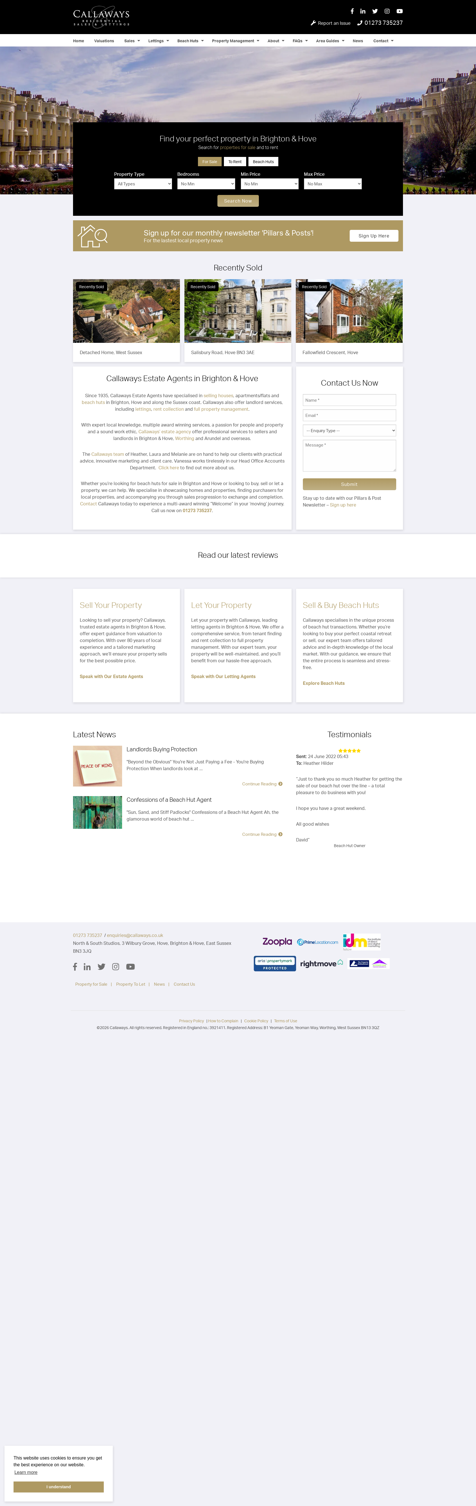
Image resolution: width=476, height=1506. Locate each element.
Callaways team (107, 454)
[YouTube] (399, 11)
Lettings (156, 40)
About (273, 40)
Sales (129, 40)
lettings (143, 409)
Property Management (233, 40)
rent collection (168, 409)
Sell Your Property (111, 605)
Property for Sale (91, 984)
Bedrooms (188, 174)
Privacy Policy (191, 1020)
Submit (349, 484)
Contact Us (184, 984)
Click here (168, 467)
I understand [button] (59, 1487)
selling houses (218, 395)
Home (78, 40)
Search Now (238, 201)
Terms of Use (285, 1020)
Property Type (129, 174)
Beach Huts (188, 40)
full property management (221, 409)
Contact (380, 40)
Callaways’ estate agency (164, 431)
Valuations (104, 40)
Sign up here (374, 236)
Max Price (314, 174)
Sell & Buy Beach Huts (341, 605)
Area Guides (327, 40)
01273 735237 (87, 935)
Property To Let (130, 984)
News (358, 40)
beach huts (93, 402)
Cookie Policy (256, 1020)
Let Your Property (221, 605)
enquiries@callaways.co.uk (135, 935)
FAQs (298, 40)
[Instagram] (390, 11)
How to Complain (223, 1020)
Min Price (250, 174)
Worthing (184, 438)
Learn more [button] (26, 1472)
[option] (238, 120)
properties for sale (237, 147)
